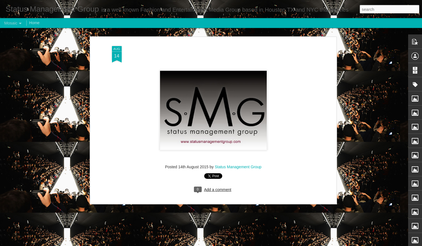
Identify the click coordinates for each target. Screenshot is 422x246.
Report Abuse (244, 243)
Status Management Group (238, 152)
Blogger (228, 243)
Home (34, 23)
